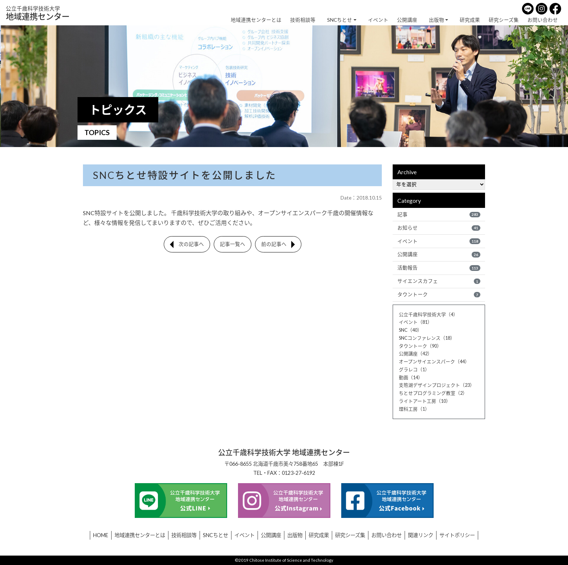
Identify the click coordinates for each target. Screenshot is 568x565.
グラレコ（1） (414, 369)
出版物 (436, 20)
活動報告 (438, 268)
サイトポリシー (457, 535)
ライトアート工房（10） (425, 401)
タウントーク (438, 294)
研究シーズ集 (504, 20)
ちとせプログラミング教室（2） (433, 393)
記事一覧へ (232, 244)
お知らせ (438, 228)
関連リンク (420, 535)
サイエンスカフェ (438, 281)
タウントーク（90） (420, 346)
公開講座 (407, 20)
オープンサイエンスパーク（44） (434, 361)
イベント (378, 20)
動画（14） (411, 377)
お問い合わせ (542, 20)
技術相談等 (303, 20)
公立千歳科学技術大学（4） (428, 314)
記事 (438, 214)
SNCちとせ (339, 20)
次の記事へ (191, 244)
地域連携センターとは (256, 20)
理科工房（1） (414, 409)
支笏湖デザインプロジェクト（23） (437, 385)
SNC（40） (410, 330)
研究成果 (470, 20)
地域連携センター (38, 13)
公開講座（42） (415, 353)
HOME (100, 535)
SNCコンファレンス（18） (427, 338)
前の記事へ (274, 244)
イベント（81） (415, 322)
